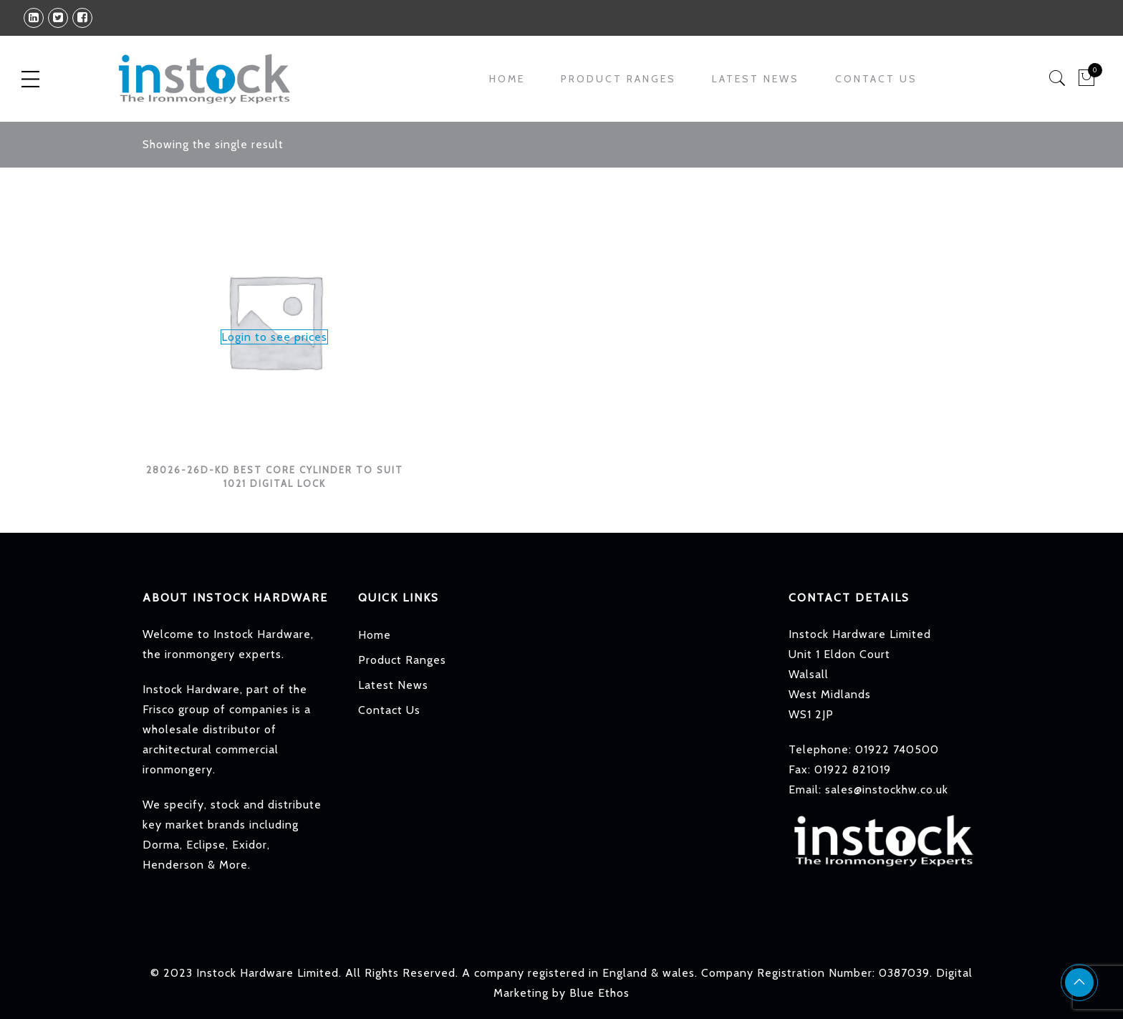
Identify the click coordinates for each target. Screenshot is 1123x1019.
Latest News (755, 78)
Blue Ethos (599, 993)
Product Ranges (618, 78)
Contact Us (876, 78)
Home (507, 78)
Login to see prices (274, 337)
